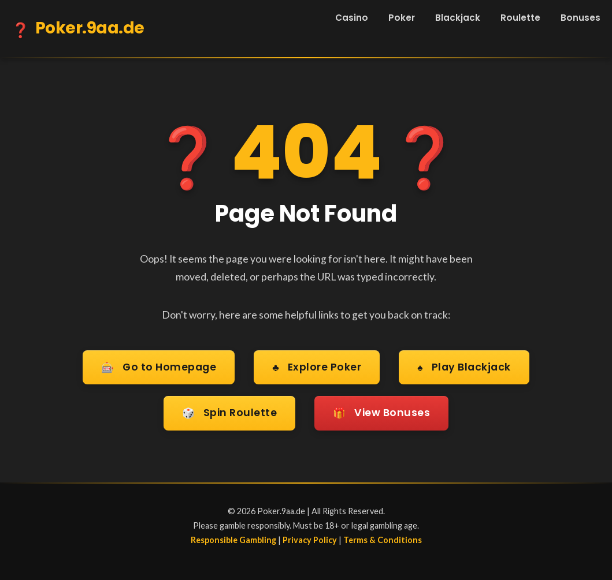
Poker (401, 18)
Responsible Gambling (233, 540)
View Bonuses (381, 413)
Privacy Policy (310, 540)
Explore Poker (316, 368)
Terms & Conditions (382, 540)
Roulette (520, 18)
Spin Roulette (229, 413)
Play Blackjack (463, 368)
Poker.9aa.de (78, 30)
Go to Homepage (158, 368)
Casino (351, 18)
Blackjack (457, 18)
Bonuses (580, 18)
